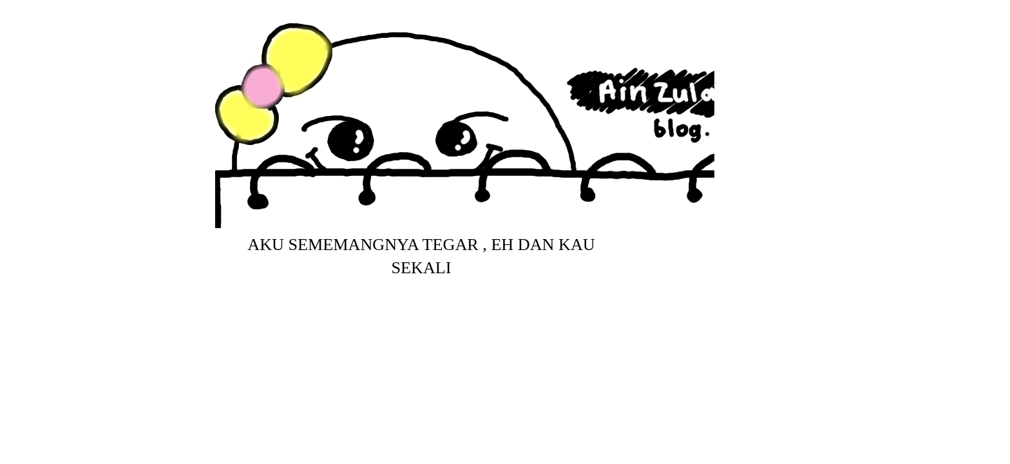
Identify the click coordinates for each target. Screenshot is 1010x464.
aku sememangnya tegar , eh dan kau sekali (421, 256)
